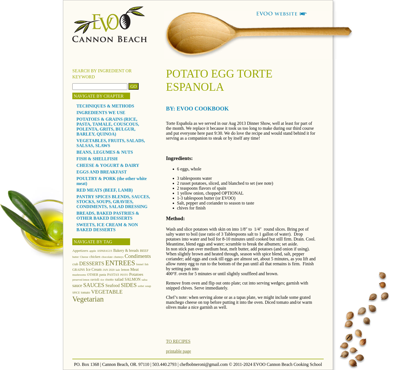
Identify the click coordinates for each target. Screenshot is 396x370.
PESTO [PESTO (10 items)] (124, 275)
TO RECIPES (178, 341)
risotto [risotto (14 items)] (109, 279)
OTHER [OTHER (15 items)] (92, 275)
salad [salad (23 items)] (119, 279)
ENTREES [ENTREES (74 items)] (120, 263)
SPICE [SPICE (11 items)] (76, 292)
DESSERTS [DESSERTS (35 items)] (91, 263)
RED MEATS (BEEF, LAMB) (104, 190)
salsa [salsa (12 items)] (144, 279)
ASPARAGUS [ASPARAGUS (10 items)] (104, 251)
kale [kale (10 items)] (118, 270)
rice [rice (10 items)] (102, 279)
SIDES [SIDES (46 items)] (129, 285)
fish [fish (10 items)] (146, 264)
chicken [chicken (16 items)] (94, 257)
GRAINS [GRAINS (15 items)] (78, 270)
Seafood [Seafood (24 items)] (112, 285)
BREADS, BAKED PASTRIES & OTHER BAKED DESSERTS (107, 215)
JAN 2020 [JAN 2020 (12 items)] (108, 269)
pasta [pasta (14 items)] (102, 275)
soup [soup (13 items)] (148, 286)
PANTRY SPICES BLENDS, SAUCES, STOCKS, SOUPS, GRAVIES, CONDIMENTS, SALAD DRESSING (113, 201)
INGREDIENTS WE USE (100, 112)
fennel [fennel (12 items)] (140, 264)
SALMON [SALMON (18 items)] (133, 279)
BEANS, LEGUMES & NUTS (104, 152)
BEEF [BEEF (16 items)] (144, 251)
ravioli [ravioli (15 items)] (94, 279)
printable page (178, 351)
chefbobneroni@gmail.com (204, 364)
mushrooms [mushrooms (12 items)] (79, 274)
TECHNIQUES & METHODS (105, 106)
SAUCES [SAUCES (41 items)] (93, 285)
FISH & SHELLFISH (96, 158)
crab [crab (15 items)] (75, 264)
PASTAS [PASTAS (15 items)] (113, 275)
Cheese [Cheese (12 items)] (84, 256)
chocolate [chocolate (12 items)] (107, 256)
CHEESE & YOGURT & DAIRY (107, 165)
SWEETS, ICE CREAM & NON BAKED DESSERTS (107, 227)
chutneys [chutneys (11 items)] (119, 256)
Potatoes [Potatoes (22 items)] (136, 274)
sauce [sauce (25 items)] (77, 285)
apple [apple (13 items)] (92, 250)
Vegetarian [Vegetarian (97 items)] (88, 299)
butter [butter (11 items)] (75, 256)
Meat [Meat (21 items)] (134, 269)
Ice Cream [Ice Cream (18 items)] (94, 269)
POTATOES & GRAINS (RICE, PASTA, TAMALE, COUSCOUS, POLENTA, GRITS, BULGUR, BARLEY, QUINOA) (107, 126)
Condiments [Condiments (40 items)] (138, 256)
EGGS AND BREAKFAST (101, 172)
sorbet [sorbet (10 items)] (141, 286)
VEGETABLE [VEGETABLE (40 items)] (107, 292)
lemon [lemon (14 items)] (125, 270)
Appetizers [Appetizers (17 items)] (80, 250)
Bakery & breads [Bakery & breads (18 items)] (126, 250)
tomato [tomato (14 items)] (85, 292)
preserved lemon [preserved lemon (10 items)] (80, 279)
